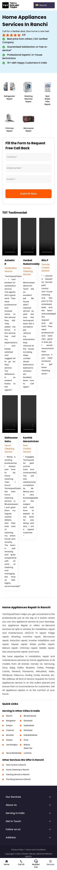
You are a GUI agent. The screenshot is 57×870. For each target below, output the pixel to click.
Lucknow (28, 753)
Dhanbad (28, 720)
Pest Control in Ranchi (16, 765)
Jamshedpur (12, 744)
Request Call (36, 864)
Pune (26, 740)
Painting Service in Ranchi (17, 774)
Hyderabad (29, 725)
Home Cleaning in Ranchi (17, 769)
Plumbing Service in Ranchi (18, 779)
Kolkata (27, 735)
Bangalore (11, 720)
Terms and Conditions (36, 849)
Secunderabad (13, 753)
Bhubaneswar (30, 716)
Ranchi (9, 716)
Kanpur (9, 725)
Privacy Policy (17, 849)
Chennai (10, 730)
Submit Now (28, 193)
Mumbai (10, 735)
